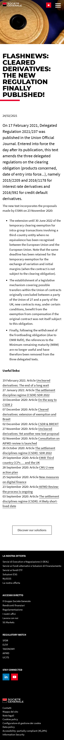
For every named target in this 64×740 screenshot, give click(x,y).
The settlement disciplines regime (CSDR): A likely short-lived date (31, 501)
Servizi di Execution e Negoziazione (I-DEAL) (26, 561)
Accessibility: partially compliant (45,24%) (25, 730)
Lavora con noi (10, 618)
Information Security (13, 734)
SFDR (5, 640)
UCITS (6, 657)
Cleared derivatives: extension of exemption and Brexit (29, 414)
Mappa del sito (10, 711)
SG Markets (8, 622)
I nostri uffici (9, 613)
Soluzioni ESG (10, 574)
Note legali (8, 715)
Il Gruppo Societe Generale (17, 601)
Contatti (7, 707)
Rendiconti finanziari (14, 605)
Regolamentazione (13, 609)
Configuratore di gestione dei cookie (22, 723)
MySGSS (7, 578)
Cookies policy (10, 719)
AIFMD (6, 653)
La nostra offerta (11, 582)
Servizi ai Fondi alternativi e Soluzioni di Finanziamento (32, 565)
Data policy (9, 726)
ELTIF (5, 644)
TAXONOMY (9, 649)
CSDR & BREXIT (48, 424)
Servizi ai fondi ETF (13, 570)
